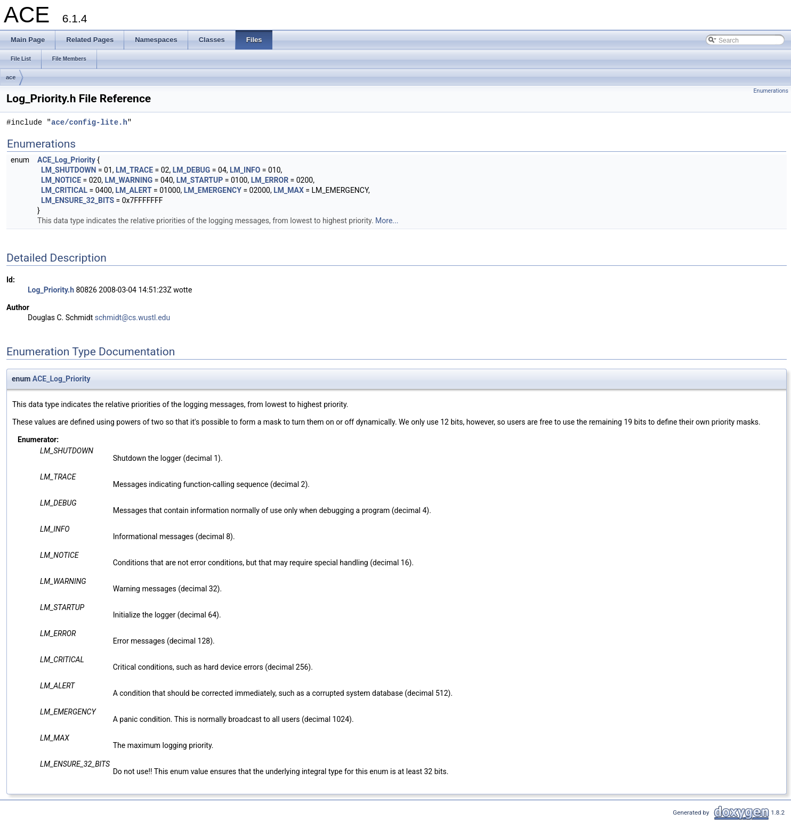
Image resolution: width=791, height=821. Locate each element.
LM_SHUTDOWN (68, 170)
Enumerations (770, 90)
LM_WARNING (128, 180)
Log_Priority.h (51, 290)
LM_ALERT (133, 190)
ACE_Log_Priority (66, 160)
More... (386, 220)
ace (10, 77)
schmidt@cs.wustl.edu (132, 317)
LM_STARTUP (199, 180)
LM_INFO (245, 170)
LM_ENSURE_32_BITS (77, 200)
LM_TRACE (134, 170)
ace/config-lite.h (89, 123)
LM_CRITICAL (64, 190)
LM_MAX (288, 190)
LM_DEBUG (192, 170)
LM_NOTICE (61, 180)
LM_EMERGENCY (212, 190)
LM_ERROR (270, 180)
